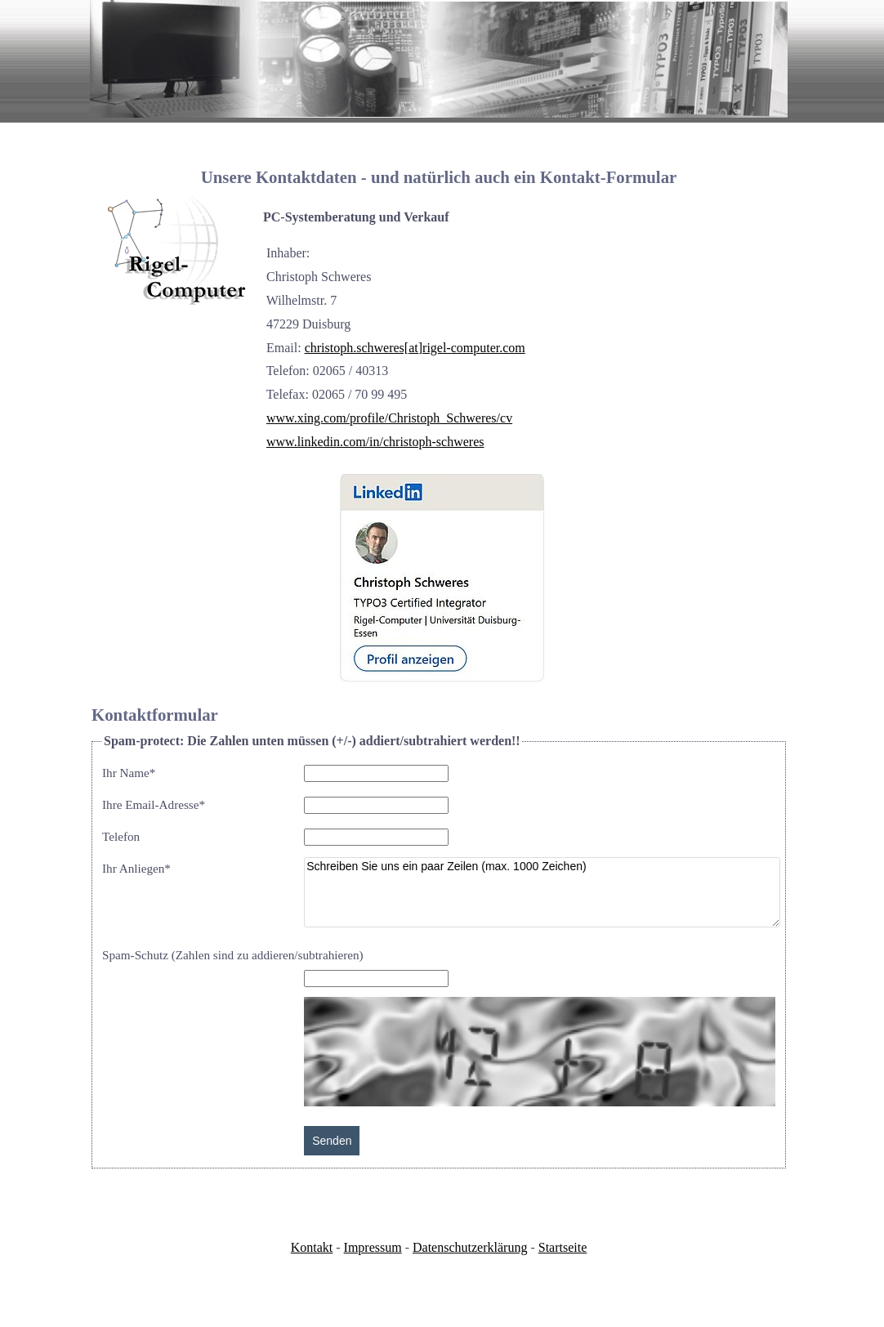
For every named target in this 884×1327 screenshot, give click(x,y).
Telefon (121, 836)
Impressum (373, 1247)
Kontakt (312, 1247)
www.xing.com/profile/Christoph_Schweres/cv (389, 418)
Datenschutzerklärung (470, 1247)
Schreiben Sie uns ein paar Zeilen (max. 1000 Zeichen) (542, 892)
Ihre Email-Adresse (153, 804)
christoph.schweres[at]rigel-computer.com (415, 348)
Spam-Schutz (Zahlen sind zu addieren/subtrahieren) (233, 955)
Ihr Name (128, 773)
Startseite (562, 1247)
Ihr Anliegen (136, 868)
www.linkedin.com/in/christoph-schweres (375, 442)
